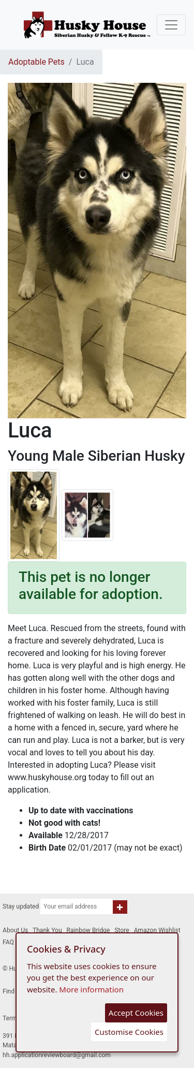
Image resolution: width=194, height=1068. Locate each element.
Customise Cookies (129, 1032)
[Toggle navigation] (171, 24)
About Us (15, 930)
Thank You (47, 930)
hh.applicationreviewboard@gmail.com (57, 1055)
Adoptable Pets (36, 62)
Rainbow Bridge (88, 930)
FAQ (8, 942)
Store (121, 930)
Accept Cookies (136, 1012)
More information (91, 989)
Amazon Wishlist (157, 930)
